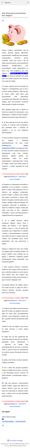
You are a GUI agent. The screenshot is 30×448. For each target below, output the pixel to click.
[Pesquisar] (28, 3)
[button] (3, 21)
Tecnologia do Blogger (15, 440)
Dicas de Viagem (20, 421)
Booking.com (6, 145)
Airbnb (12, 148)
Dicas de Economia (8, 421)
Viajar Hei (7, 2)
